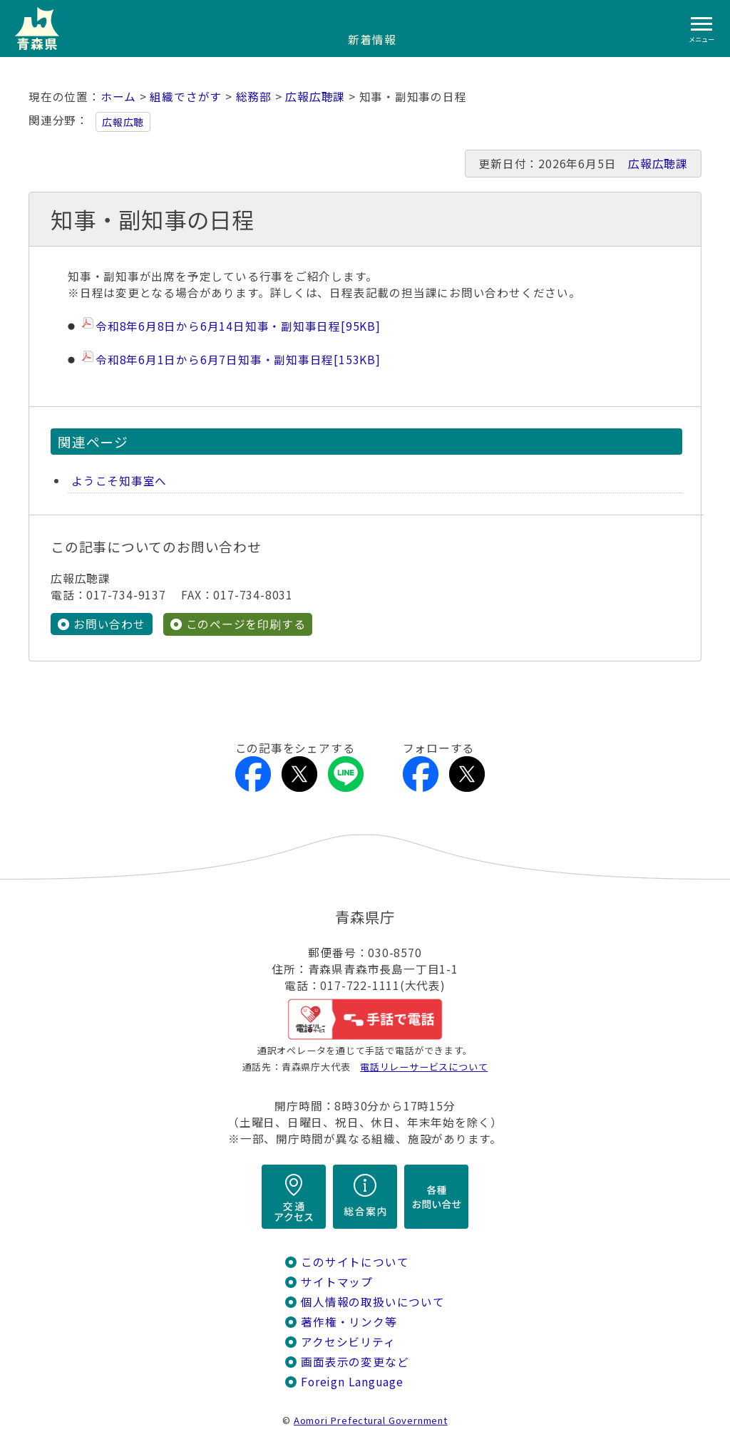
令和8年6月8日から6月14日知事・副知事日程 (238, 326)
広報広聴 (123, 122)
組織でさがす (186, 96)
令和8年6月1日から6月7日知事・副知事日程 (238, 359)
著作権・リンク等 (348, 1322)
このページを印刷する (246, 624)
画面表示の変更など (354, 1361)
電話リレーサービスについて (424, 1066)
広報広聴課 (315, 96)
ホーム (118, 96)
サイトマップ (337, 1282)
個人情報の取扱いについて (372, 1302)
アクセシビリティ (348, 1342)
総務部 (254, 96)
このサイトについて (354, 1262)
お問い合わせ (109, 624)
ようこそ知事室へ (119, 481)
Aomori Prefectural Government (371, 1420)
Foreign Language (352, 1381)
